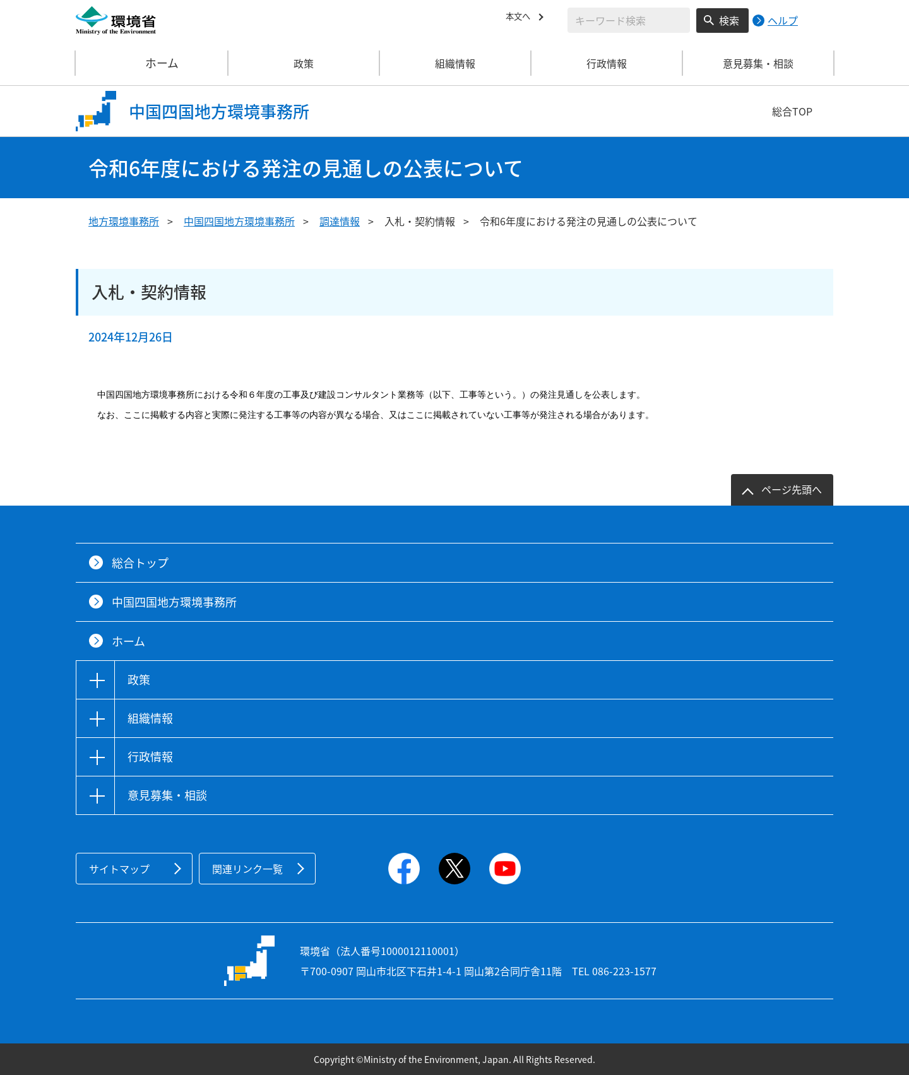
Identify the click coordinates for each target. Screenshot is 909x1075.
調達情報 (339, 221)
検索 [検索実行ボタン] (729, 20)
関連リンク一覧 (247, 868)
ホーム (152, 63)
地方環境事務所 (123, 221)
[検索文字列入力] (628, 20)
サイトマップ (119, 868)
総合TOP (792, 111)
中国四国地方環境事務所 (239, 221)
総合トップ (140, 562)
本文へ (521, 18)
